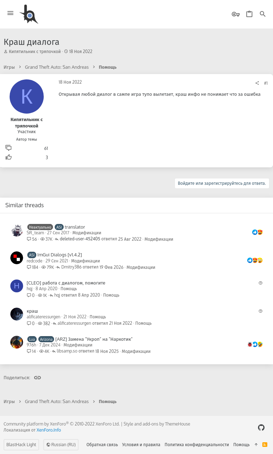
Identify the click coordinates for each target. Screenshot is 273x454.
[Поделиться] (257, 83)
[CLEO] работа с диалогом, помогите (66, 283)
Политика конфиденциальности (197, 444)
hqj (29, 288)
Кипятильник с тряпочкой (35, 51)
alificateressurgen (43, 316)
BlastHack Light (21, 444)
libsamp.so (67, 351)
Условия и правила (141, 444)
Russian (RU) (61, 444)
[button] (10, 13)
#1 (266, 83)
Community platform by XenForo (62, 424)
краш (32, 311)
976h (31, 345)
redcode (34, 260)
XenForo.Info (49, 430)
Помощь (68, 288)
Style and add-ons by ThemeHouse (157, 424)
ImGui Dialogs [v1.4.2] (59, 254)
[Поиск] (262, 14)
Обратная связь (102, 444)
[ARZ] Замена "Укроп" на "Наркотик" (94, 339)
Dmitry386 (71, 267)
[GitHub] (261, 427)
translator (75, 227)
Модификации (87, 232)
